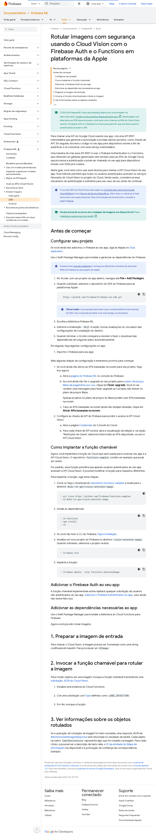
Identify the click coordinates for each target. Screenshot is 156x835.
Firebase (55, 28)
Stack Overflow (126, 800)
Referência (102, 19)
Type (88, 695)
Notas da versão (126, 810)
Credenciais (85, 425)
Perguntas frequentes (129, 815)
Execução (82, 19)
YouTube (86, 814)
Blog (112, 3)
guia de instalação (82, 266)
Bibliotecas (50, 810)
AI (51, 19)
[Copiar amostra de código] (143, 294)
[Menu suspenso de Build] (70, 19)
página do (84, 376)
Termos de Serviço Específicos (94, 193)
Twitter (85, 809)
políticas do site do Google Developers (96, 768)
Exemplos (119, 19)
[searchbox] (20, 29)
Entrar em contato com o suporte (135, 795)
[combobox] (58, 3)
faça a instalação (107, 534)
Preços (70, 201)
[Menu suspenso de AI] (55, 19)
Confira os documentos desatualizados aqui (97, 116)
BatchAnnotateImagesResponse (69, 737)
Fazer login (146, 3)
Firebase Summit (90, 804)
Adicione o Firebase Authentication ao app (109, 595)
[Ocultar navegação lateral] (37, 829)
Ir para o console (127, 3)
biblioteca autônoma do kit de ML (78, 216)
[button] (18, 48)
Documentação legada (130, 820)
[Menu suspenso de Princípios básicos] (43, 19)
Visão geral (9, 19)
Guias (47, 795)
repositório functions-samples (107, 483)
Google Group (126, 805)
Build (33, 3)
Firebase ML (39, 13)
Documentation (15, 13)
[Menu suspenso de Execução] (90, 19)
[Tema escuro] (138, 294)
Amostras (49, 805)
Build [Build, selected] (64, 19)
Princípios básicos (30, 19)
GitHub (48, 815)
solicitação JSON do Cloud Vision (69, 680)
